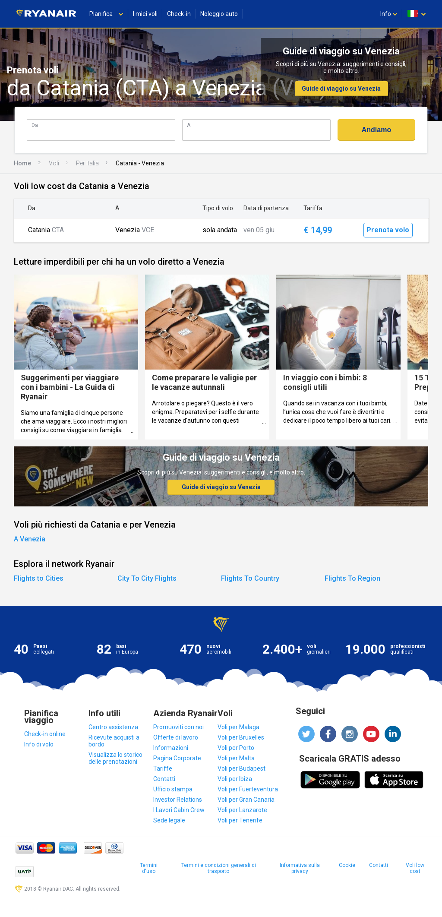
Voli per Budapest (241, 768)
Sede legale (169, 820)
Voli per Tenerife (240, 820)
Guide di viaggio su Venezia (341, 88)
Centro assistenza (113, 727)
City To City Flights (147, 578)
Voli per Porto (236, 747)
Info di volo (39, 744)
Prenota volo (387, 230)
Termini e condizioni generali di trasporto (218, 868)
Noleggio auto (219, 13)
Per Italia (87, 163)
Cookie (347, 865)
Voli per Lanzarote (242, 809)
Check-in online (45, 733)
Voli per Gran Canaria (246, 799)
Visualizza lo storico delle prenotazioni (115, 758)
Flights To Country (250, 578)
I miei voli (145, 13)
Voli (54, 163)
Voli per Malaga (238, 727)
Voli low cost (415, 868)
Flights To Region (352, 578)
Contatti (164, 778)
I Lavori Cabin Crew (179, 809)
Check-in (179, 13)
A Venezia (29, 539)
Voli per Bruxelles (241, 737)
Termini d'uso (149, 868)
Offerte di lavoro (175, 737)
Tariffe (162, 768)
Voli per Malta (236, 758)
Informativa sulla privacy (300, 868)
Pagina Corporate (177, 758)
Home (22, 163)
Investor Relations (177, 799)
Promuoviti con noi (178, 727)
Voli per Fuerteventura (248, 789)
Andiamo (376, 129)
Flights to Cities (38, 578)
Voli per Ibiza (235, 778)
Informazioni (170, 747)
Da (35, 125)
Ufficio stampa (173, 789)
